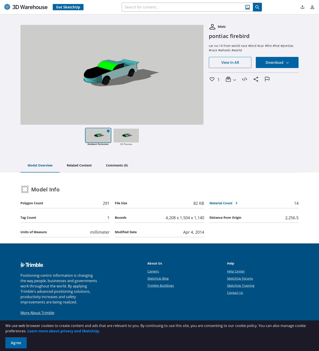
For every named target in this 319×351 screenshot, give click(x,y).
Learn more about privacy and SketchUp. (63, 331)
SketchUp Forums (240, 278)
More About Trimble (37, 312)
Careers (153, 271)
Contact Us (235, 293)
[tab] (40, 165)
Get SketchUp (68, 7)
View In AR (230, 62)
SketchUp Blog (158, 278)
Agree (16, 342)
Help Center (236, 271)
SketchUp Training (240, 285)
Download (277, 62)
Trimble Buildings (160, 285)
